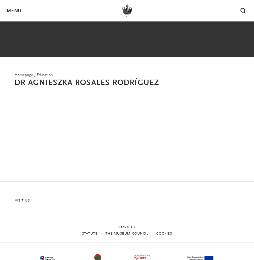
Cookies (164, 234)
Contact (127, 227)
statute (90, 234)
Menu (14, 11)
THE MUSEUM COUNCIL (127, 234)
